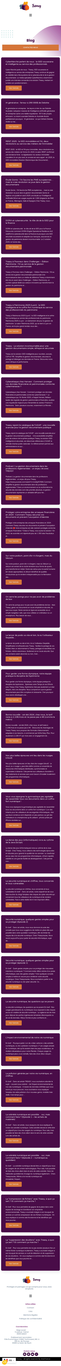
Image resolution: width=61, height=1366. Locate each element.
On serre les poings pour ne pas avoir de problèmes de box (30, 598)
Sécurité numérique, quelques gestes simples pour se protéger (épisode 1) (30, 961)
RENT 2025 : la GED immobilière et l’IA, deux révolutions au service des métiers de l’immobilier (29, 142)
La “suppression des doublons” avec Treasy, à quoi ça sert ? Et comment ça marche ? (30, 1241)
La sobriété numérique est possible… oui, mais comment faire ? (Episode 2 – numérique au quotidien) (28, 1157)
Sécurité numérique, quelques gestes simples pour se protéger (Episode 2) (30, 920)
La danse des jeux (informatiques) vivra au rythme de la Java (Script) (30, 841)
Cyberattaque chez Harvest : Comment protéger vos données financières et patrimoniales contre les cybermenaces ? (30, 384)
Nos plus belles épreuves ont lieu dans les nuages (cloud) (29, 756)
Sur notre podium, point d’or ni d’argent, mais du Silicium (29, 556)
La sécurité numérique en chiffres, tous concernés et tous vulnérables (30, 882)
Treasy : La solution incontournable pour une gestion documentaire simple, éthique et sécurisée (30, 347)
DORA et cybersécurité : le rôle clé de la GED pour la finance (30, 221)
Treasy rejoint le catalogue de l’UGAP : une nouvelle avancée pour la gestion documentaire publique (30, 426)
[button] (30, 15)
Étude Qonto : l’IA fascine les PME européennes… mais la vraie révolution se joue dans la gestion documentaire (29, 182)
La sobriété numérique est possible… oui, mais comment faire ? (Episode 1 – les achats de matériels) (28, 1117)
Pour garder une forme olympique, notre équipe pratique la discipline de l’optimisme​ (28, 674)
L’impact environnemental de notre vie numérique (29, 1037)
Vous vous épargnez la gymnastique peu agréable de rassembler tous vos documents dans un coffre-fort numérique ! (30, 799)
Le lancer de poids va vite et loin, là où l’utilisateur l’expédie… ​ (29, 636)
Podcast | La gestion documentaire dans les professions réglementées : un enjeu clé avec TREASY (27, 468)
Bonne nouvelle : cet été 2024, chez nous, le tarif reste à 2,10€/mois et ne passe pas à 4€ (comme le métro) (30, 717)
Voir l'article (13, 88)
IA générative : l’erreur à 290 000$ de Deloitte (27, 102)
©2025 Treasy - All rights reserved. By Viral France (30, 1359)
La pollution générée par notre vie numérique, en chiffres (29, 1074)
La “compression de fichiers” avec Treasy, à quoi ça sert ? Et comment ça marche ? (30, 1200)
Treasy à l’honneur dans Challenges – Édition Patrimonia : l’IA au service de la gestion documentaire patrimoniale (27, 264)
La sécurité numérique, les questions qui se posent (30, 1001)
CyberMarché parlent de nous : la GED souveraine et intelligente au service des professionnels (29, 62)
